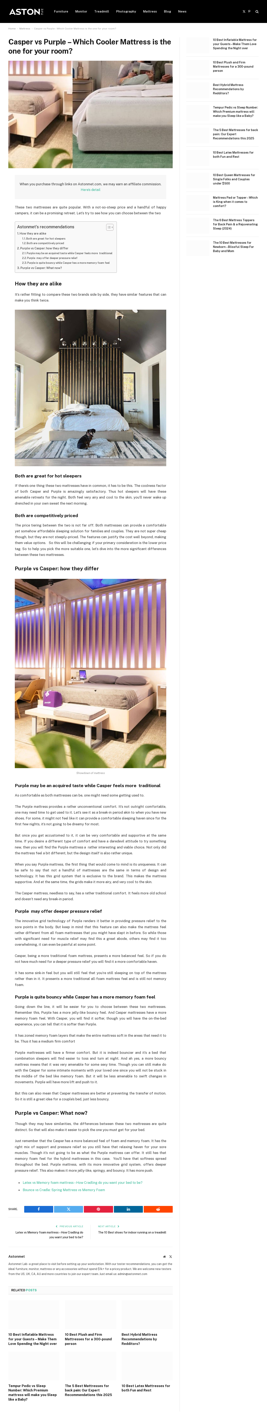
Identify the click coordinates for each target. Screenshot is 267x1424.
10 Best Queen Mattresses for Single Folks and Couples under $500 (234, 179)
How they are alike (34, 233)
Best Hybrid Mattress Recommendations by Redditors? (139, 1339)
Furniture (61, 11)
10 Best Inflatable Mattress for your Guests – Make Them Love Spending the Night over (32, 1339)
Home (12, 28)
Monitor (81, 11)
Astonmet (16, 1257)
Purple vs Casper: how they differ (45, 248)
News (182, 11)
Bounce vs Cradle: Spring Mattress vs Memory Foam (64, 1190)
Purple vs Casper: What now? (42, 268)
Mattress (150, 11)
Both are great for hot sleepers (47, 238)
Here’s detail (90, 190)
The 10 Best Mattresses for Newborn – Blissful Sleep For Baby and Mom (233, 247)
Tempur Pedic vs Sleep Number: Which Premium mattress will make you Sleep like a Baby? (32, 1392)
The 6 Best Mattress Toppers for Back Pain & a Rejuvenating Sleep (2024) (235, 224)
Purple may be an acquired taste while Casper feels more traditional (72, 253)
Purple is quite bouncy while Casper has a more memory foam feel (71, 263)
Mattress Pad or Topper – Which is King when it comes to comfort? (235, 202)
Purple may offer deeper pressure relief (54, 258)
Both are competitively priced (46, 243)
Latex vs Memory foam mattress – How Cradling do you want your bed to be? (84, 1182)
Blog (167, 11)
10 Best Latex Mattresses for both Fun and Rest (146, 1388)
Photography (126, 11)
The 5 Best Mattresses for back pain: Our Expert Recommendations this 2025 (88, 1390)
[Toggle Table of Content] (113, 227)
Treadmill (101, 11)
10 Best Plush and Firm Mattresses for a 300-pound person (88, 1339)
